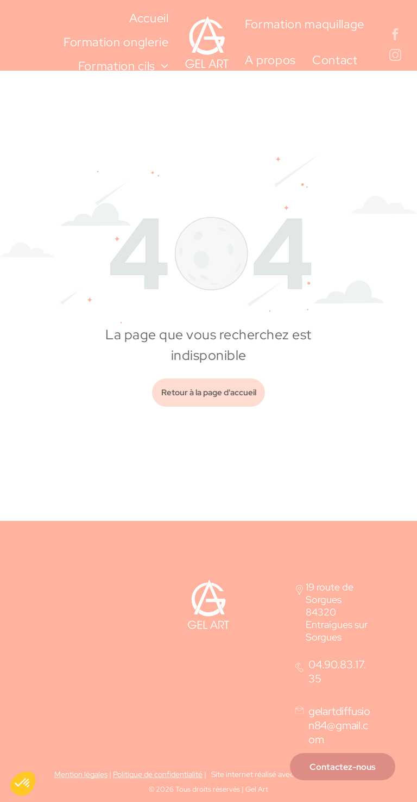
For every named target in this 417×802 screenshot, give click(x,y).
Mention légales (81, 774)
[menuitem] (149, 18)
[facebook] (395, 36)
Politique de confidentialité (158, 774)
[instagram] (395, 56)
